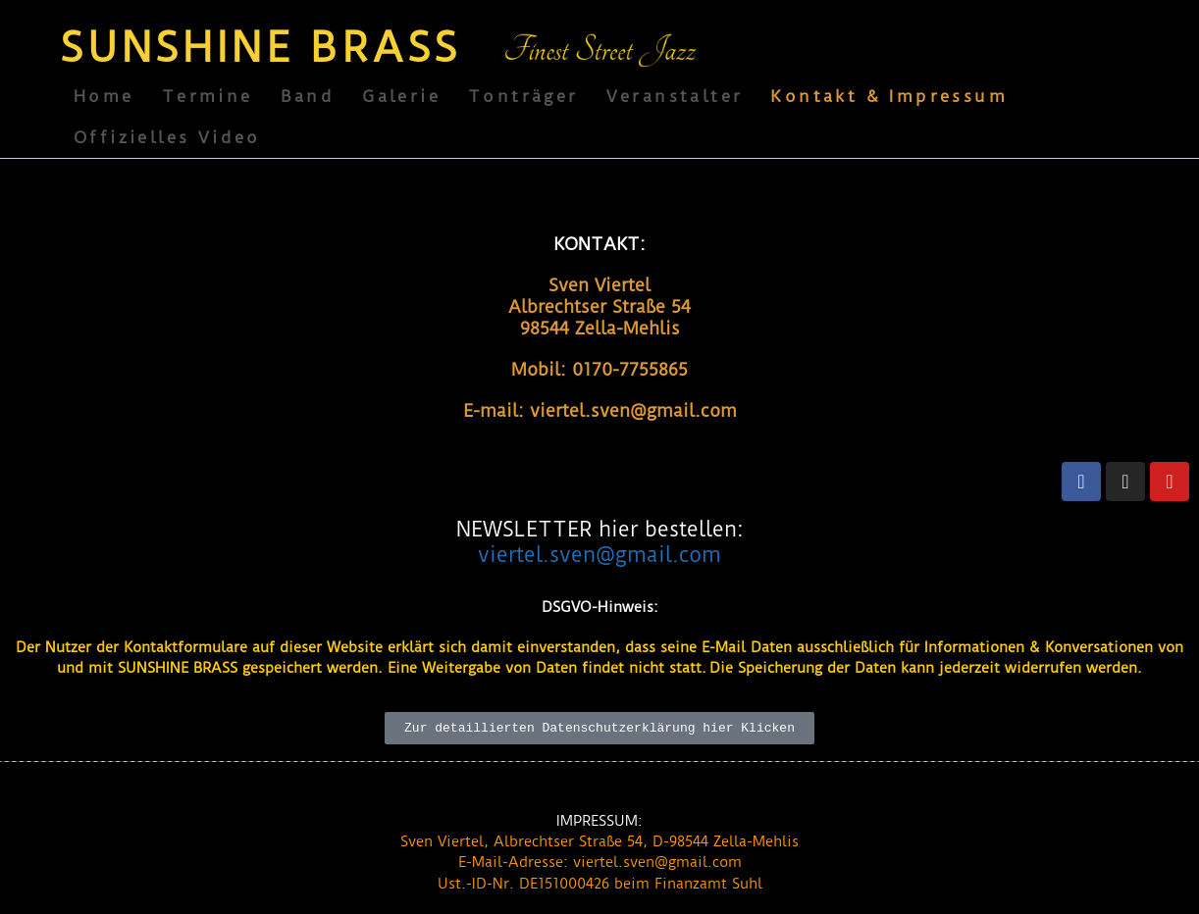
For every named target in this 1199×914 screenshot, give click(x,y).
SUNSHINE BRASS (260, 48)
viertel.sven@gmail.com (599, 554)
